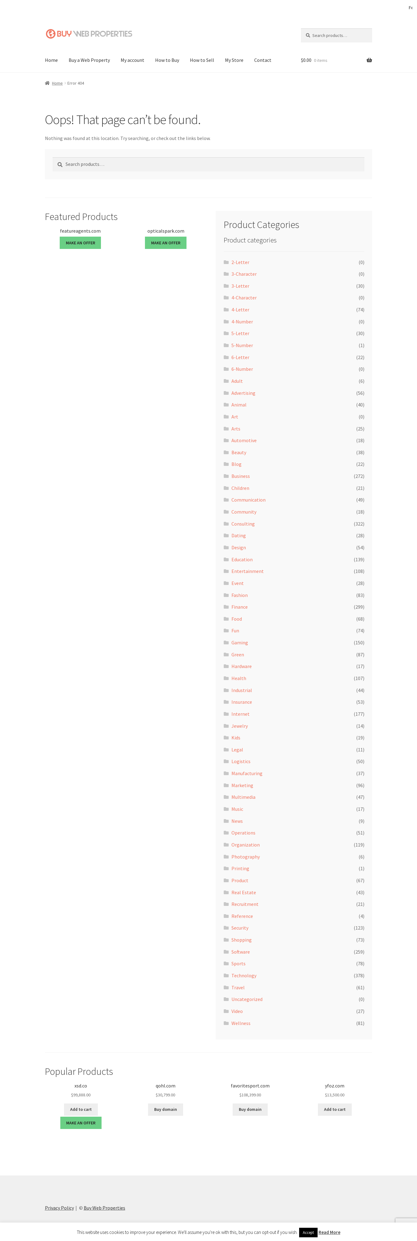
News (237, 821)
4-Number (242, 321)
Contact (262, 60)
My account (132, 60)
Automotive (244, 440)
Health (238, 678)
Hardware (241, 666)
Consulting (243, 524)
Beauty (238, 452)
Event (237, 583)
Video (237, 1011)
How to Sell (202, 60)
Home (51, 60)
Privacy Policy (59, 1208)
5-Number (242, 345)
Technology (243, 975)
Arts (235, 428)
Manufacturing (247, 773)
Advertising (243, 393)
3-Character (244, 274)
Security (239, 928)
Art (234, 417)
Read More (329, 1232)
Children (240, 488)
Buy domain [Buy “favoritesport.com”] (250, 1109)
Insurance (241, 702)
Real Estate (243, 892)
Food (236, 619)
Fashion (239, 595)
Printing (240, 868)
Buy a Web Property (89, 60)
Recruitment (245, 904)
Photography (245, 857)
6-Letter (240, 357)
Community (243, 512)
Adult (237, 381)
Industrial (241, 690)
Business (240, 476)
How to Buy (167, 60)
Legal (237, 750)
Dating (238, 535)
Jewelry (239, 726)
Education (242, 559)
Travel (238, 987)
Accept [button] (308, 1232)
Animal (239, 405)
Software (240, 952)
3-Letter (240, 286)
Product (239, 880)
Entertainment (247, 571)
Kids (235, 738)
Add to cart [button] (81, 1109)
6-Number (242, 369)
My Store (234, 60)
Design (238, 547)
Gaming (239, 642)
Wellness (241, 1023)
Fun (235, 630)
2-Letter (240, 262)
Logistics (241, 761)
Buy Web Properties (104, 1208)
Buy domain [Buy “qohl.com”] (165, 1109)
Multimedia (243, 797)
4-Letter (240, 309)
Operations (243, 833)
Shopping (241, 940)
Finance (239, 607)
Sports (238, 963)
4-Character (244, 297)
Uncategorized (247, 999)
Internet (240, 714)
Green (237, 654)
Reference (242, 916)
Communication (248, 500)
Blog (236, 464)
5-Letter (240, 333)
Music (237, 809)
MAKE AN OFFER (80, 243)
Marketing (242, 785)
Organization (245, 845)
